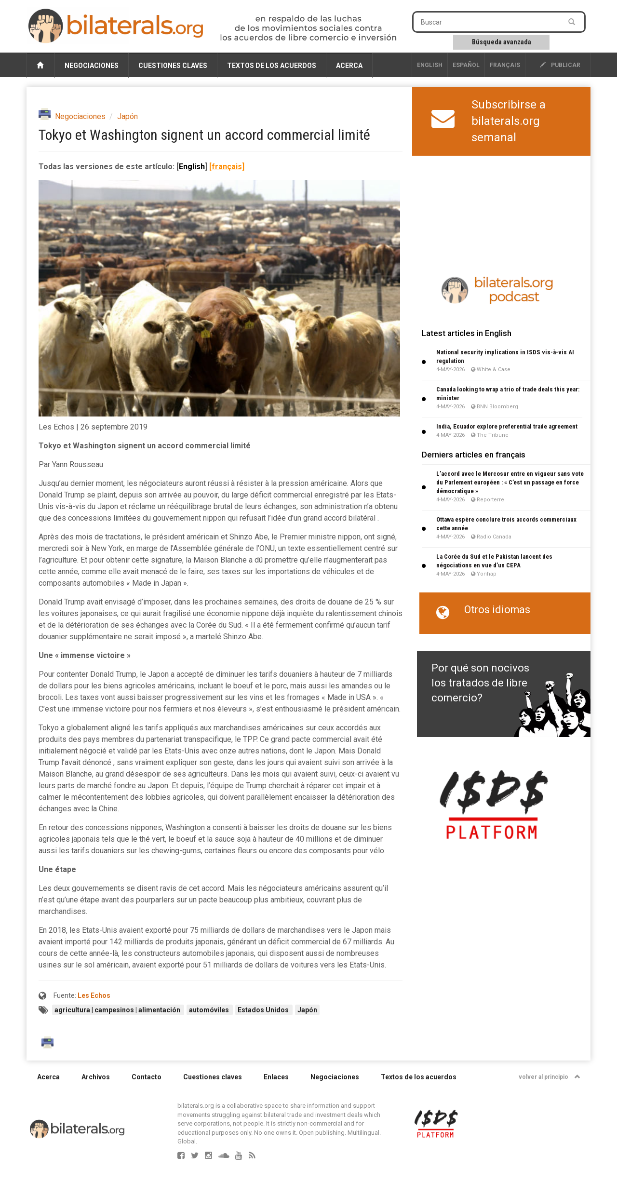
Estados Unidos (264, 1010)
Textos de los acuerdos (271, 65)
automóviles (209, 1010)
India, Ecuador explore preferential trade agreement (506, 426)
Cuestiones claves (172, 65)
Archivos (95, 1077)
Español (466, 65)
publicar (560, 65)
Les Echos (94, 995)
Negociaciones (92, 65)
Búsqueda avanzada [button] (501, 42)
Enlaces (276, 1077)
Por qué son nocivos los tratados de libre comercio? (480, 683)
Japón (127, 116)
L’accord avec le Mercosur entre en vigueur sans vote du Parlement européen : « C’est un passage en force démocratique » (510, 482)
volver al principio (549, 1077)
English (430, 65)
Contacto (146, 1077)
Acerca (349, 65)
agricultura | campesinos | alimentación (118, 1010)
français (505, 65)
